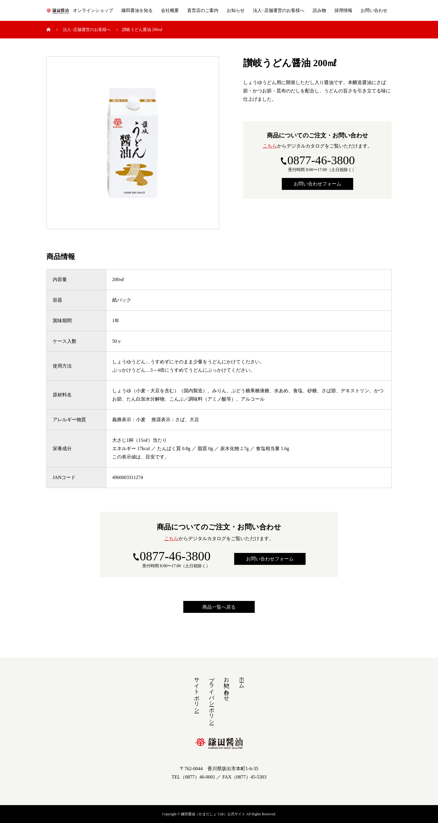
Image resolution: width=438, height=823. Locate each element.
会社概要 (170, 10)
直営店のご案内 (202, 10)
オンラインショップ (93, 10)
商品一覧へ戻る (219, 607)
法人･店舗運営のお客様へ (278, 10)
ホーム (242, 679)
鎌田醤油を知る (137, 10)
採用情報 (343, 10)
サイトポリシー (197, 691)
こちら (270, 145)
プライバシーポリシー (212, 697)
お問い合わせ (374, 10)
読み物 (319, 10)
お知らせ (236, 10)
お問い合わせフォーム (317, 183)
